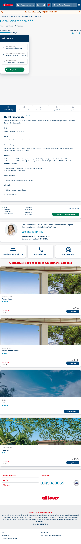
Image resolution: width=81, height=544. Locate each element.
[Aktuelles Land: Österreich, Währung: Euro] (74, 5)
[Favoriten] (49, 5)
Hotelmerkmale (24, 109)
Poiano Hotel (7, 300)
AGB (3, 533)
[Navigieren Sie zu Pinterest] (52, 484)
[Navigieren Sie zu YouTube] (57, 484)
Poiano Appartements (10, 351)
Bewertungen (40, 109)
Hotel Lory (6, 451)
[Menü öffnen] (79, 5)
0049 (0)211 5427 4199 (32, 232)
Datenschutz (6, 536)
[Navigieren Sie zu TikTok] (62, 484)
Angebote (73, 109)
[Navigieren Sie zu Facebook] (42, 484)
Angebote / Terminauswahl (66, 215)
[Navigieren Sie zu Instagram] (47, 484)
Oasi (3, 403)
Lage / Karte (57, 109)
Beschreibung (8, 109)
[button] (21, 476)
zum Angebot (71, 412)
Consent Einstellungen (9, 539)
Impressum (44, 533)
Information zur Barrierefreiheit (50, 536)
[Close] (79, 12)
